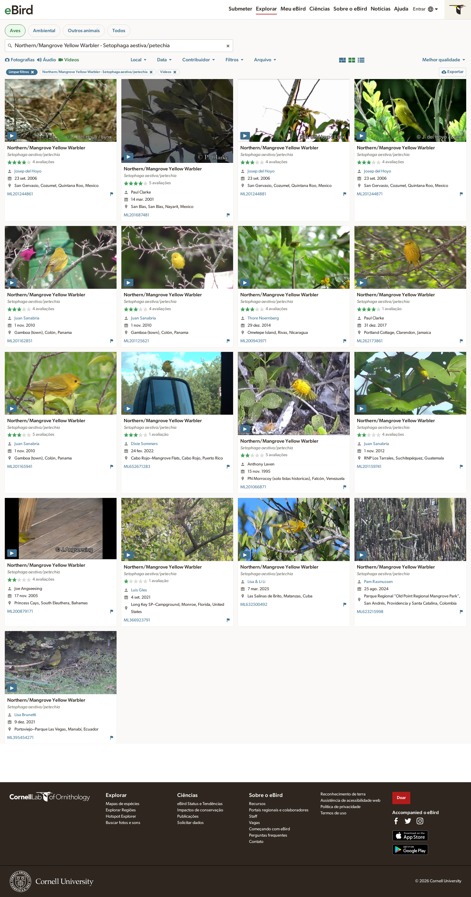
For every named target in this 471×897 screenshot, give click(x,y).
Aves (15, 30)
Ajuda (401, 9)
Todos (118, 30)
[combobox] (119, 46)
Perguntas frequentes (268, 835)
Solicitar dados (190, 823)
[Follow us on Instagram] (420, 821)
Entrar (419, 9)
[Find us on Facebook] (396, 821)
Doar (401, 797)
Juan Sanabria (26, 318)
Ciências (319, 9)
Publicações (188, 816)
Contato (256, 842)
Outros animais (84, 30)
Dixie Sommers (144, 444)
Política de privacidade (340, 807)
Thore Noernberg (263, 318)
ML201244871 (370, 194)
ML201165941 (19, 467)
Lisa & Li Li (256, 582)
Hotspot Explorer (121, 816)
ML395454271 (20, 738)
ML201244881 (253, 194)
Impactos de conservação (200, 810)
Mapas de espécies (122, 804)
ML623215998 (370, 612)
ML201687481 (136, 215)
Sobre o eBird (350, 9)
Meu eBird (293, 9)
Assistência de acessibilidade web (350, 800)
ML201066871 (253, 487)
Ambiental (44, 30)
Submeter (240, 9)
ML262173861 (370, 341)
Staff (253, 816)
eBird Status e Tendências (200, 804)
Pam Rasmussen (378, 582)
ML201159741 (369, 467)
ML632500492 (253, 605)
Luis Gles (139, 590)
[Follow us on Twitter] (408, 821)
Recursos (257, 804)
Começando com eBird (269, 829)
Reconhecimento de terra (343, 794)
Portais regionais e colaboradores (278, 810)
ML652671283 (137, 467)
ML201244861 (20, 194)
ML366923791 (137, 620)
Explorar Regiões (121, 810)
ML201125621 (136, 341)
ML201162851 (19, 341)
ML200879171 (20, 611)
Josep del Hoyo (27, 171)
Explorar (266, 9)
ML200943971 (253, 341)
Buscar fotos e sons (123, 823)
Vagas (254, 823)
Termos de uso (333, 813)
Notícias (380, 9)
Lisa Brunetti (25, 715)
